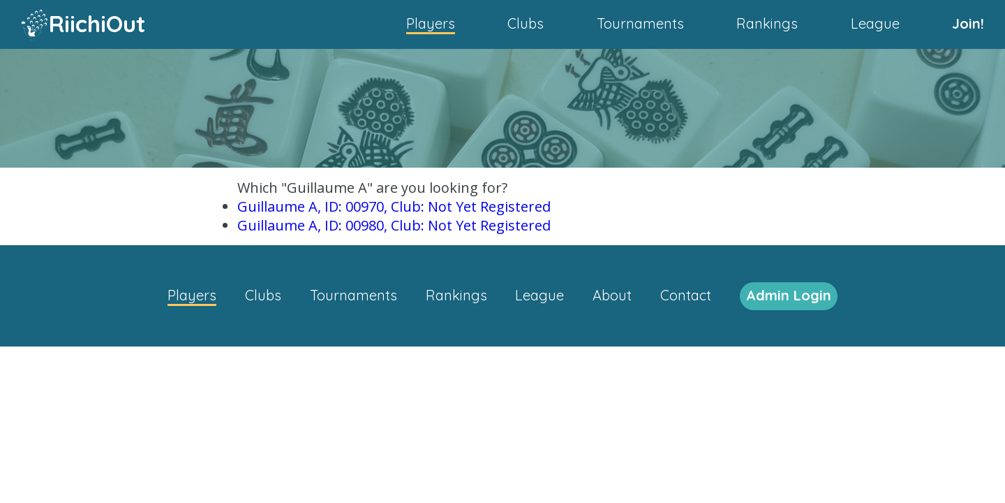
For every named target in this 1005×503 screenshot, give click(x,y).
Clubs (525, 23)
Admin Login (788, 295)
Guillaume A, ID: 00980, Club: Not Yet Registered (394, 225)
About (612, 295)
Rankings (767, 23)
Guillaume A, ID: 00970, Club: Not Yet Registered (394, 206)
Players (430, 23)
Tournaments (640, 23)
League (875, 23)
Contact (685, 295)
